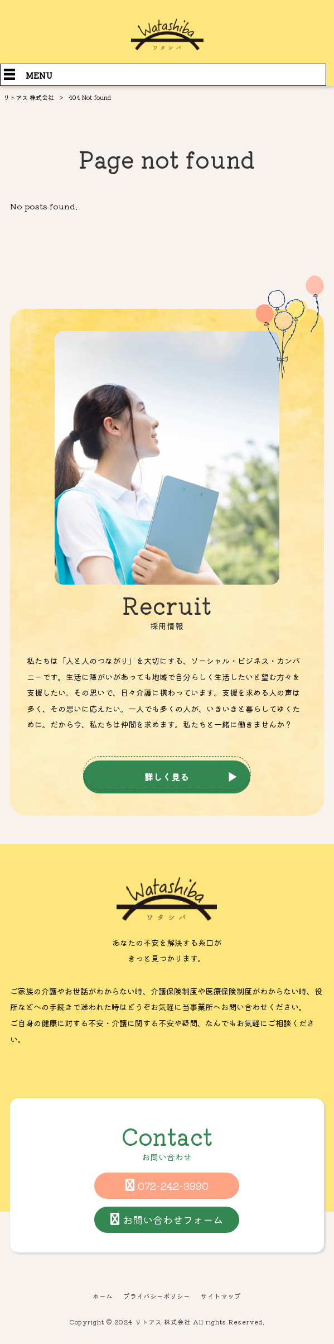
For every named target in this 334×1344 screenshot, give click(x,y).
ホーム (103, 1296)
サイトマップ (221, 1296)
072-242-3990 (173, 1185)
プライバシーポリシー (156, 1296)
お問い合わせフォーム (173, 1219)
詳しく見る (166, 776)
